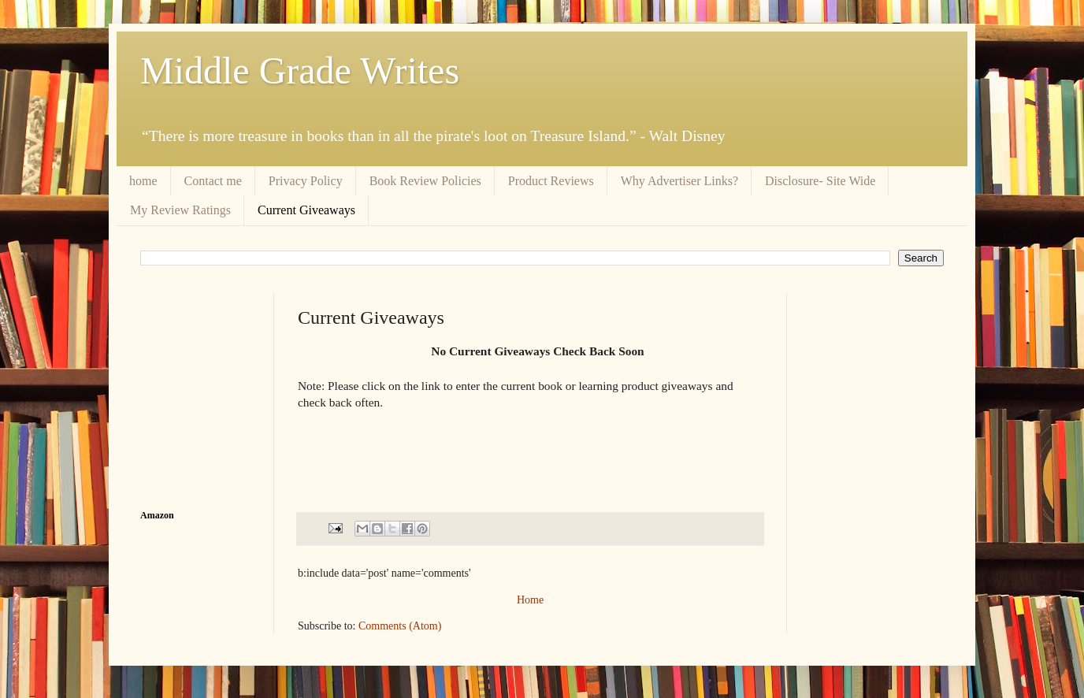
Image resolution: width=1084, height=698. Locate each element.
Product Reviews (551, 180)
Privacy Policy (306, 180)
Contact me (213, 180)
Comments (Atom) (399, 626)
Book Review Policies (425, 180)
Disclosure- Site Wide (820, 180)
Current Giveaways (306, 210)
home (143, 180)
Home (530, 600)
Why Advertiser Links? (679, 180)
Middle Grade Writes (299, 70)
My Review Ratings (180, 210)
